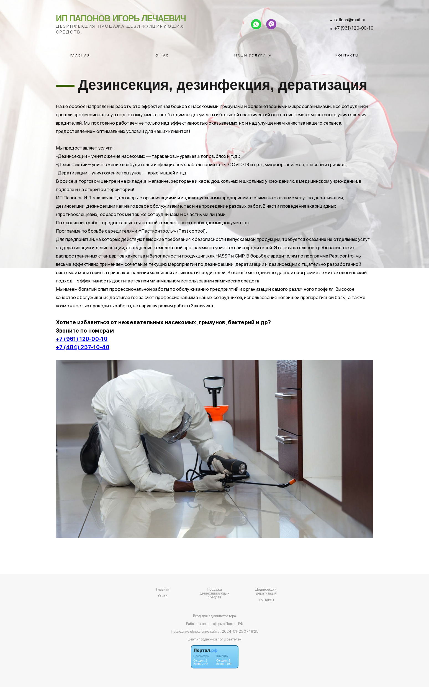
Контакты (347, 55)
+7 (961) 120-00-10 (353, 28)
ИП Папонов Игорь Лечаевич (121, 18)
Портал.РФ (234, 624)
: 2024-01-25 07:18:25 (239, 631)
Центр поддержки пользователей (215, 639)
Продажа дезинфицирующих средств (214, 593)
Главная (80, 55)
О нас (162, 55)
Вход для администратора (214, 616)
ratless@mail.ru (349, 19)
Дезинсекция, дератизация (266, 591)
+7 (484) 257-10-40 (82, 347)
